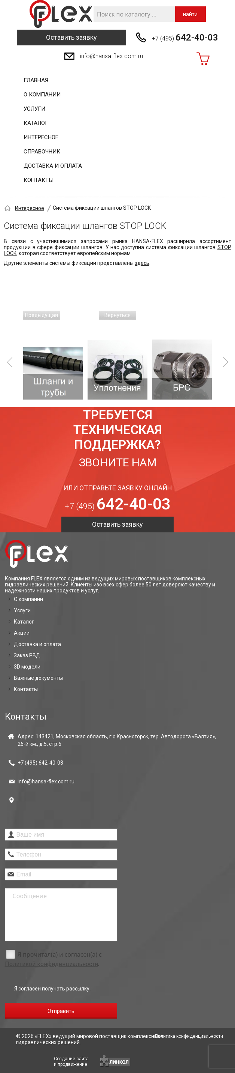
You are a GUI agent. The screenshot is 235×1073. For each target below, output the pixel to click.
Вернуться (117, 315)
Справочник (42, 151)
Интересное (41, 137)
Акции (22, 633)
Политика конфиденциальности (189, 1036)
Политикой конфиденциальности (51, 964)
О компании (42, 94)
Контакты (39, 180)
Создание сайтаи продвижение (71, 1061)
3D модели (27, 667)
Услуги (34, 108)
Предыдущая (41, 315)
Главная (36, 80)
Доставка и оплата (53, 165)
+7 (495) (185, 37)
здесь (142, 263)
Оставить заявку (71, 37)
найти (190, 14)
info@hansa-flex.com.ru (111, 56)
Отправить (61, 1011)
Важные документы (38, 678)
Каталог (36, 123)
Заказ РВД (27, 655)
